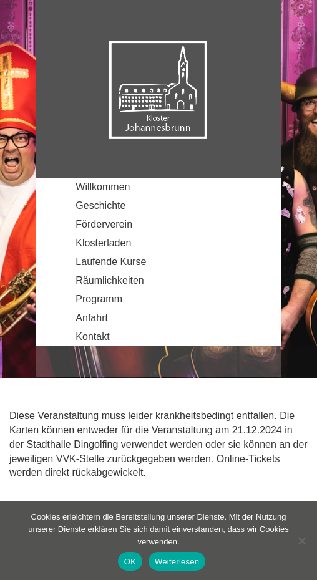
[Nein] (301, 540)
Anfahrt (92, 317)
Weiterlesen (177, 561)
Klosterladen (103, 243)
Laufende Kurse (111, 261)
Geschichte (100, 205)
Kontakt (92, 336)
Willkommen (103, 186)
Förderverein (104, 224)
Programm (99, 299)
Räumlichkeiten (110, 280)
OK (130, 561)
